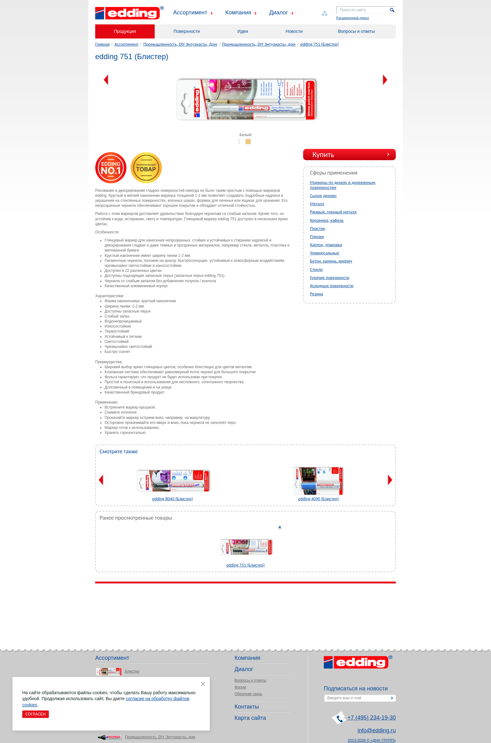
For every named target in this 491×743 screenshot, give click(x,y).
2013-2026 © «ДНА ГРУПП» (372, 740)
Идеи (242, 31)
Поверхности (186, 31)
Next (385, 80)
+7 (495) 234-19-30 (371, 718)
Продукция (125, 31)
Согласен (35, 714)
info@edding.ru (377, 730)
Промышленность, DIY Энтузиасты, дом (259, 44)
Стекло (316, 269)
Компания (238, 12)
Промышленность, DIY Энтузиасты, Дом (180, 44)
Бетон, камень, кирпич (331, 261)
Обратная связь (248, 694)
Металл (317, 203)
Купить (323, 154)
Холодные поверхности (331, 285)
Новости (294, 31)
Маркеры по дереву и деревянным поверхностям (342, 185)
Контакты (247, 707)
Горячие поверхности (329, 277)
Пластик (317, 228)
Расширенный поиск (352, 18)
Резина (316, 294)
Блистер (132, 671)
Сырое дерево (323, 195)
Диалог (278, 12)
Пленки (317, 236)
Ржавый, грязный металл (333, 212)
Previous (106, 80)
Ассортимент (190, 12)
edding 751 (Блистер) (319, 44)
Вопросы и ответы (356, 31)
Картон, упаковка (326, 244)
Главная (102, 44)
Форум (240, 687)
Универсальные (324, 253)
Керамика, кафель (327, 220)
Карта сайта (250, 718)
